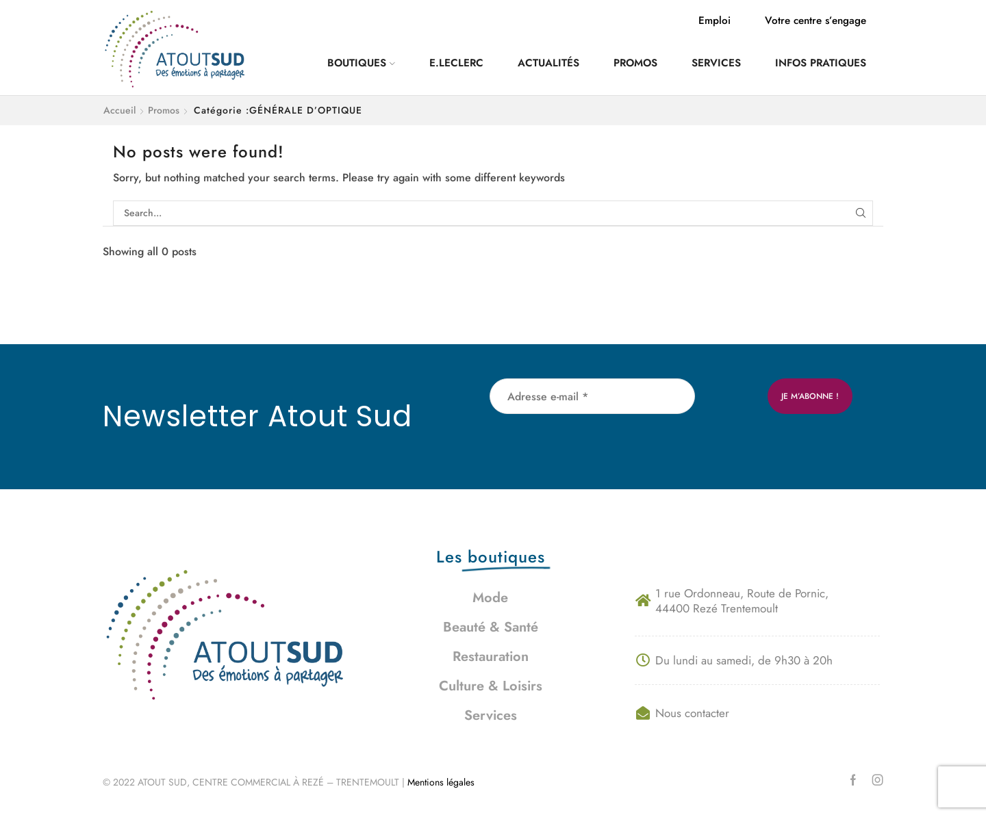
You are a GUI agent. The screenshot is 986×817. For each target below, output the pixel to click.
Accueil (119, 110)
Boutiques (361, 62)
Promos (635, 62)
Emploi (714, 20)
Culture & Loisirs (490, 686)
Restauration (491, 656)
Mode (490, 598)
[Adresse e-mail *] (592, 396)
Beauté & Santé (490, 627)
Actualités (548, 62)
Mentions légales (442, 782)
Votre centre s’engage (815, 20)
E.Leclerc (456, 62)
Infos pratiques (820, 62)
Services (716, 62)
